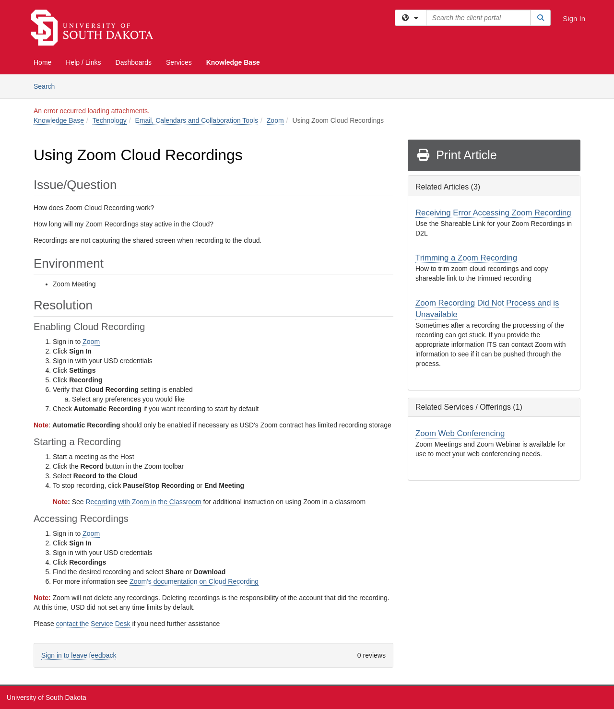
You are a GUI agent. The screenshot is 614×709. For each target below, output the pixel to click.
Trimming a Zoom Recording (466, 257)
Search (48, 85)
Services (179, 62)
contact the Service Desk (93, 623)
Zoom (275, 120)
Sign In (574, 18)
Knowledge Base (233, 62)
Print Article (456, 155)
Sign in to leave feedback (78, 655)
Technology (110, 120)
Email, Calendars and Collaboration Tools (196, 120)
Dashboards (134, 62)
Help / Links (83, 62)
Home (42, 62)
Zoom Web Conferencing (460, 433)
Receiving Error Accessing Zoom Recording (493, 212)
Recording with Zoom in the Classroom (143, 502)
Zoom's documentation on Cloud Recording (194, 581)
